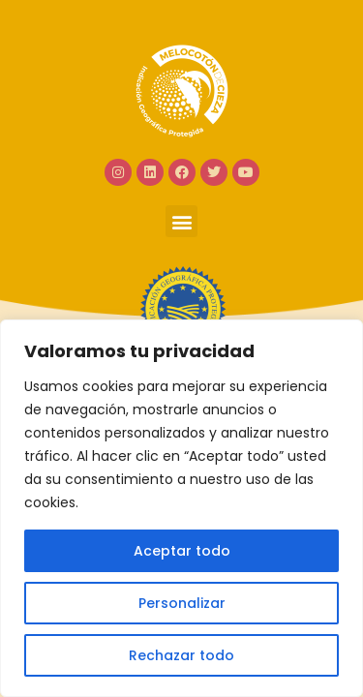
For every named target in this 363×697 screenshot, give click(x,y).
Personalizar (182, 603)
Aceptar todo (182, 551)
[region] (181, 508)
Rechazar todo (181, 655)
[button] (181, 221)
